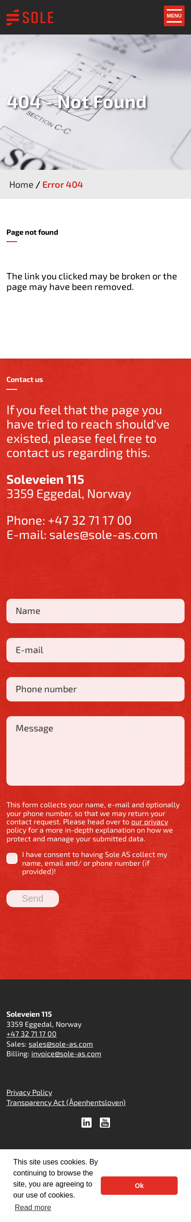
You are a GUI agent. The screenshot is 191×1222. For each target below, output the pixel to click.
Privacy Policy (29, 1092)
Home (21, 184)
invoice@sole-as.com (66, 1053)
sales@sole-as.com (103, 534)
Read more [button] (33, 1207)
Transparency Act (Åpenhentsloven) (66, 1102)
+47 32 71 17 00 (90, 519)
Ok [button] (139, 1185)
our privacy (149, 821)
